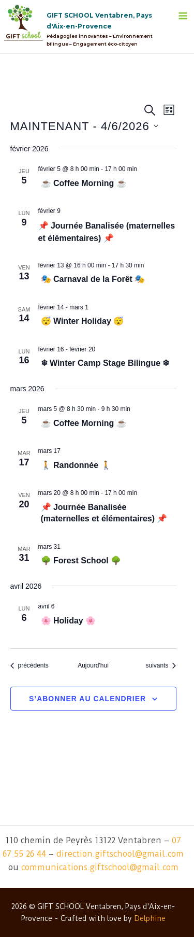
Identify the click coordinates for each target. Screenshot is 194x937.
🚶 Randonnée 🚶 (76, 465)
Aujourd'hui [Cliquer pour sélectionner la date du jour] (93, 665)
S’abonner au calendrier (87, 698)
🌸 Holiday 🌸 (68, 620)
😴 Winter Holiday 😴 (82, 321)
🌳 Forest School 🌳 (81, 560)
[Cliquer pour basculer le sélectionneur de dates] (84, 126)
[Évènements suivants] (160, 665)
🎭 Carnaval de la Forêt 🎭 (93, 279)
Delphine (150, 918)
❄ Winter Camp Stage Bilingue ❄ (105, 363)
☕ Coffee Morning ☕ (84, 183)
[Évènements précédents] (29, 665)
